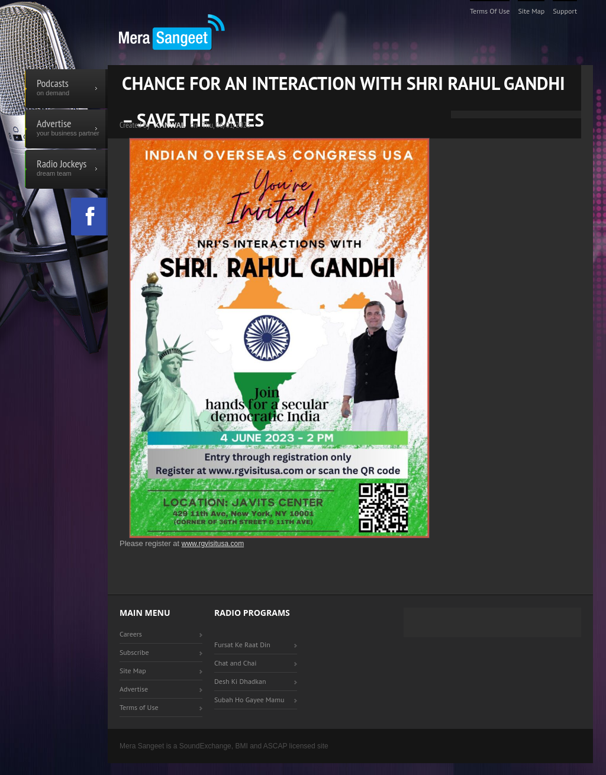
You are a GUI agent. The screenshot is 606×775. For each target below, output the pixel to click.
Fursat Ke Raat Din (242, 644)
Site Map (531, 11)
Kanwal (170, 125)
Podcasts (66, 88)
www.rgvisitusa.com (213, 544)
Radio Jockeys (66, 169)
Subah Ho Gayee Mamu (249, 699)
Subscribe (134, 652)
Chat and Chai (235, 662)
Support (565, 11)
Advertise (66, 128)
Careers (131, 633)
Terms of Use (490, 11)
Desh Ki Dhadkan (240, 681)
